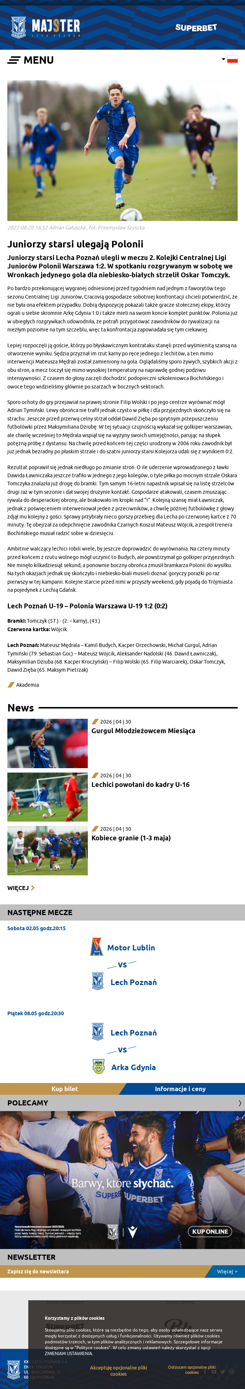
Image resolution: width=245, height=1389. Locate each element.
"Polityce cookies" (93, 1348)
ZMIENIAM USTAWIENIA (68, 1354)
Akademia (27, 685)
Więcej (18, 888)
